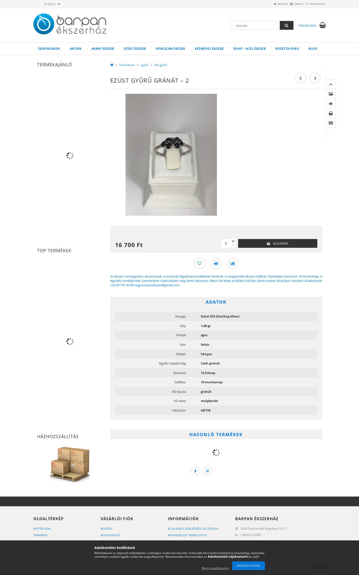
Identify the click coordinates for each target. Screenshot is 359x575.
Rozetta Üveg (287, 49)
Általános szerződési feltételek (193, 528)
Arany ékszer (102, 49)
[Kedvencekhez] (199, 263)
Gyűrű (144, 65)
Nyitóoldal (42, 528)
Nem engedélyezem (215, 568)
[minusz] (233, 245)
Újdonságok (49, 49)
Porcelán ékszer (170, 49)
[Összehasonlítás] (233, 263)
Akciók (76, 49)
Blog (313, 49)
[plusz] (233, 241)
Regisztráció (110, 535)
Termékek (40, 535)
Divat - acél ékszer (249, 49)
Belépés (269, 4)
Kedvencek (314, 4)
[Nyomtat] (216, 263)
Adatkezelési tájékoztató (187, 535)
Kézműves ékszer (209, 49)
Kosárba (281, 243)
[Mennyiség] (226, 243)
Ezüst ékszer (135, 49)
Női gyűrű (161, 65)
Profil (291, 4)
